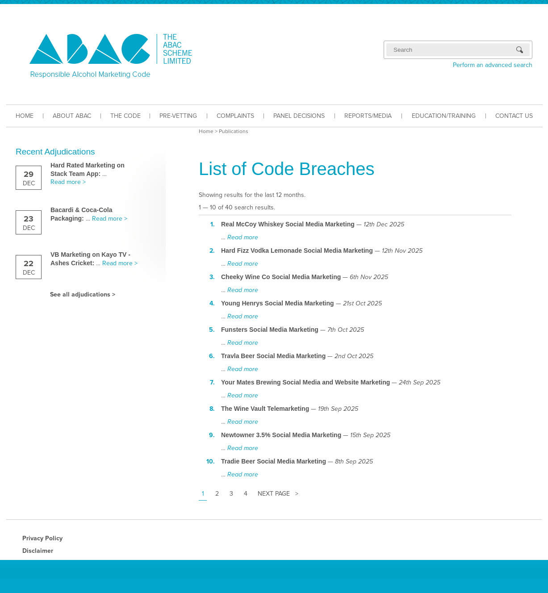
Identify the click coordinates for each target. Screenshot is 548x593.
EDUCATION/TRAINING (444, 116)
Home (206, 131)
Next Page (274, 493)
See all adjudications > (82, 294)
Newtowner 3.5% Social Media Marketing (281, 434)
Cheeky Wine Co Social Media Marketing (281, 276)
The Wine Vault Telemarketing (265, 408)
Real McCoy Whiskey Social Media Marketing (288, 224)
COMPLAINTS (235, 116)
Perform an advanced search (492, 65)
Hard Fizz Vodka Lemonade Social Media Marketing (297, 250)
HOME (24, 116)
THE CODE (125, 116)
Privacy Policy (42, 538)
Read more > (68, 182)
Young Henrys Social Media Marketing (277, 303)
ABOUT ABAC (72, 116)
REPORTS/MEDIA (368, 116)
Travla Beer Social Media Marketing (273, 355)
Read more (242, 237)
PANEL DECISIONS (299, 116)
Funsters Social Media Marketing (269, 329)
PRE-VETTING (178, 116)
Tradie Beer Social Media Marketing (273, 461)
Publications (233, 131)
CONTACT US (514, 116)
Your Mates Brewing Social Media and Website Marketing (305, 382)
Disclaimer (37, 551)
